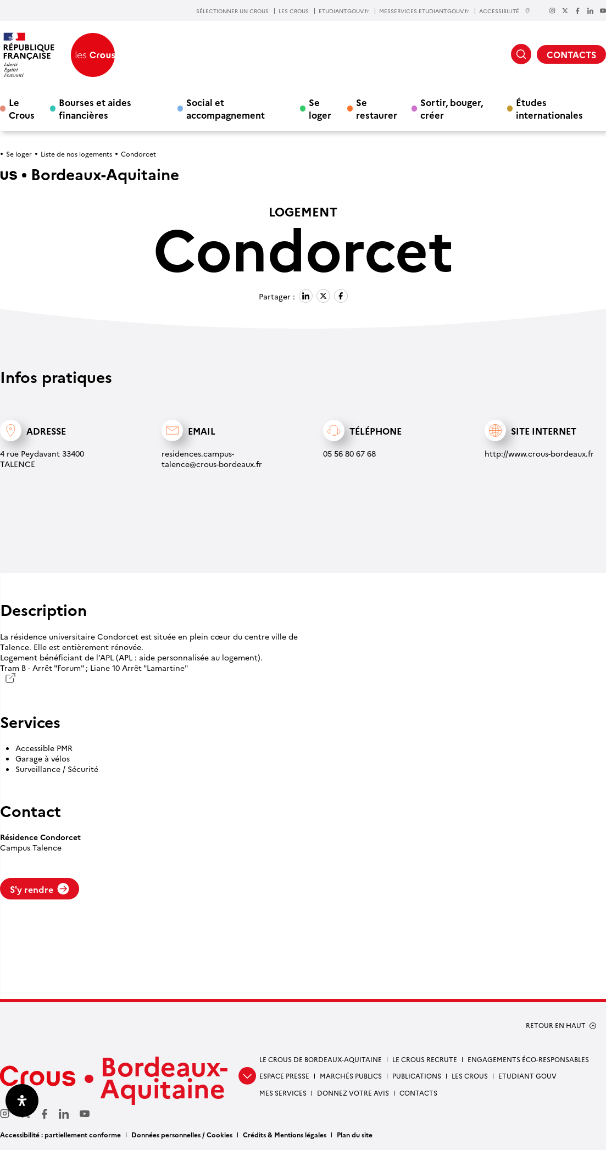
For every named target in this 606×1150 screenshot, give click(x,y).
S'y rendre (39, 889)
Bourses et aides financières (95, 108)
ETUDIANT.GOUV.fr (344, 11)
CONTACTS (571, 54)
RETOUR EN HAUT (556, 1025)
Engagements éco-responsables (528, 1059)
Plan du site (355, 1134)
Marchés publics (351, 1075)
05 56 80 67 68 (349, 453)
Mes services (283, 1092)
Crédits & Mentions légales (284, 1134)
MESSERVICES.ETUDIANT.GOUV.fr (424, 11)
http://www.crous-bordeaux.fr (539, 453)
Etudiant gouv (527, 1075)
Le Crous (22, 108)
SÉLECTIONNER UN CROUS (232, 11)
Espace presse (284, 1075)
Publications (416, 1075)
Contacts (418, 1092)
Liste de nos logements (76, 153)
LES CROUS (294, 11)
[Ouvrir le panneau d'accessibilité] (21, 1100)
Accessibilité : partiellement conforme (60, 1134)
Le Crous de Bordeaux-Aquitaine (320, 1059)
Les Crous (470, 1075)
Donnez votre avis (353, 1092)
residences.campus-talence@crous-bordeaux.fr (212, 458)
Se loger (320, 108)
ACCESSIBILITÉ (505, 11)
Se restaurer (376, 108)
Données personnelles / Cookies (181, 1134)
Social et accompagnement (225, 108)
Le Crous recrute (424, 1059)
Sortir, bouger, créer (451, 108)
